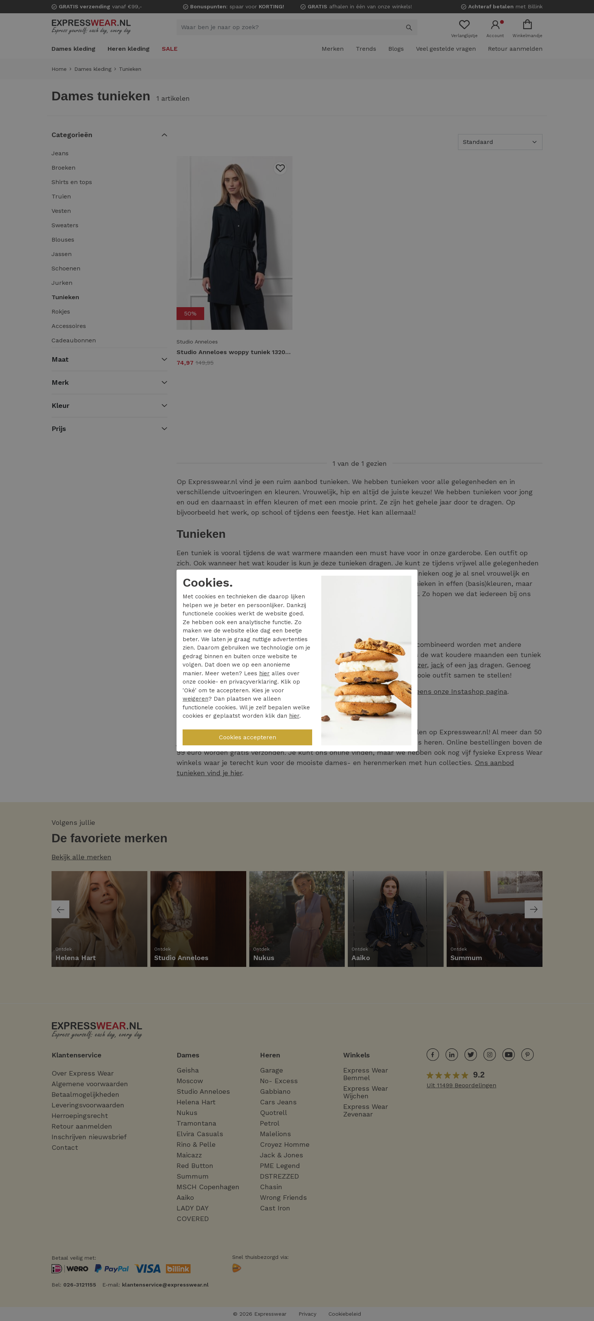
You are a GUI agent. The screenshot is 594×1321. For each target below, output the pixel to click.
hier (264, 673)
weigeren (195, 698)
